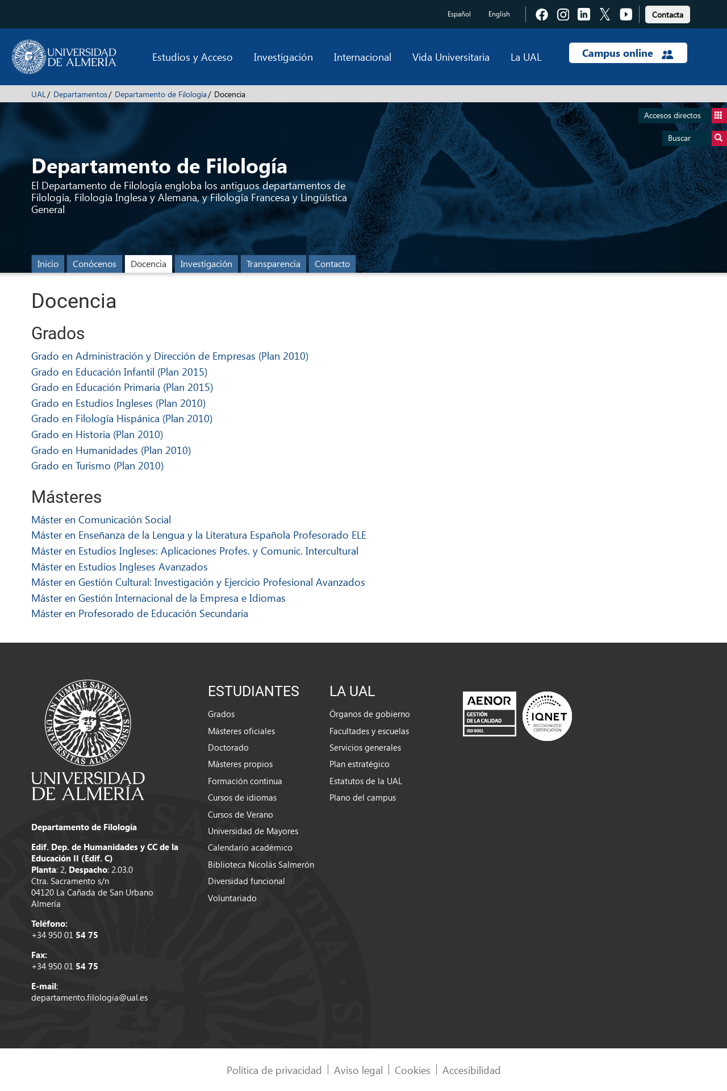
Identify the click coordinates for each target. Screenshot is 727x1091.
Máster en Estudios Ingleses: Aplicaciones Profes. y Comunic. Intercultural (194, 550)
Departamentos (80, 94)
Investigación (283, 56)
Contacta (667, 14)
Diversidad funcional (246, 880)
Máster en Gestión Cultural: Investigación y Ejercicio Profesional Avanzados (198, 581)
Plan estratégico (359, 763)
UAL (38, 94)
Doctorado (228, 747)
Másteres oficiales (241, 730)
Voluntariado (232, 897)
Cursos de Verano (240, 814)
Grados (221, 713)
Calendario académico (250, 847)
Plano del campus (362, 797)
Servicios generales (365, 747)
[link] (667, 13)
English (499, 14)
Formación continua (245, 780)
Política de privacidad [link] (274, 1070)
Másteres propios (240, 763)
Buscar (697, 138)
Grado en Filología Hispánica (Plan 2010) (121, 418)
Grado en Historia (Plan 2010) (97, 434)
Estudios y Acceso (192, 56)
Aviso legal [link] (358, 1070)
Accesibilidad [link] (471, 1070)
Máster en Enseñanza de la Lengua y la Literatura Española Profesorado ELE (198, 534)
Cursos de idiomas (242, 797)
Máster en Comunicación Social (101, 519)
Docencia (148, 263)
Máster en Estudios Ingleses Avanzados (119, 566)
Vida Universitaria (451, 56)
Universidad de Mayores (253, 830)
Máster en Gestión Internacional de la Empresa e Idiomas (158, 597)
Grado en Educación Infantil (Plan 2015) (119, 371)
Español (459, 14)
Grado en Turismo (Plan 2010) (97, 465)
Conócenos (94, 263)
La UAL (526, 56)
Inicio (48, 263)
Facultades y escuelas (369, 730)
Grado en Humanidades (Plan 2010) (111, 450)
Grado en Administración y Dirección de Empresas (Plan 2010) (169, 355)
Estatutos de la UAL (365, 780)
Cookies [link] (413, 1070)
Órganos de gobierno (369, 713)
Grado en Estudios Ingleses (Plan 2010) (118, 402)
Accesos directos (685, 115)
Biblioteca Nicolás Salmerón (261, 864)
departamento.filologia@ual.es (89, 997)
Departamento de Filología (161, 94)
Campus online (628, 53)
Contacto (332, 263)
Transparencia (273, 263)
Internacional (362, 56)
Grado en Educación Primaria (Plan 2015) (122, 387)
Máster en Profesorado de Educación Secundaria (139, 613)
